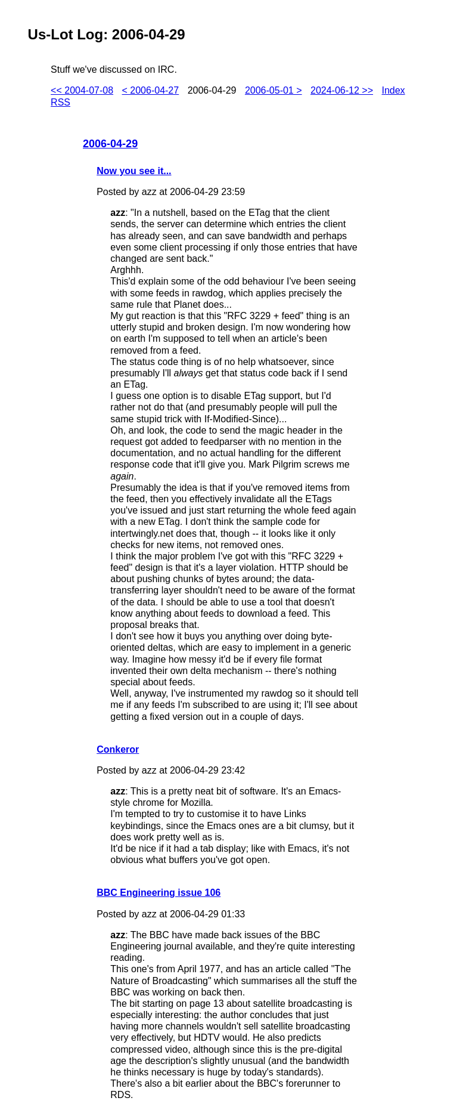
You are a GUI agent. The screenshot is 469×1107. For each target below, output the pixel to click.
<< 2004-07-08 (82, 90)
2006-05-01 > (273, 90)
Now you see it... (134, 171)
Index (393, 90)
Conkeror (118, 749)
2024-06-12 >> (341, 90)
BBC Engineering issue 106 (158, 893)
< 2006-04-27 (150, 90)
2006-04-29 (110, 144)
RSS (60, 102)
